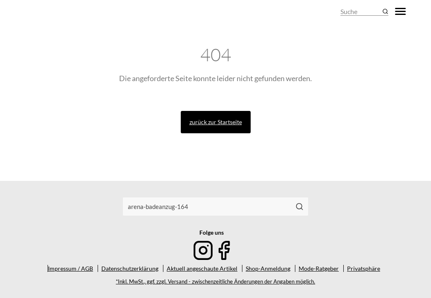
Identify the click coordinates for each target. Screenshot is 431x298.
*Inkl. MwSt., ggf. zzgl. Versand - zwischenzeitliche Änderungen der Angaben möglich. (215, 282)
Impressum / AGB (70, 268)
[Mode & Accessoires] (45, 11)
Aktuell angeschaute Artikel (202, 268)
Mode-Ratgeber (319, 268)
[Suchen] (299, 206)
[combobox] (207, 206)
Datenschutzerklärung (129, 268)
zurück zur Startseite (215, 121)
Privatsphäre (363, 268)
